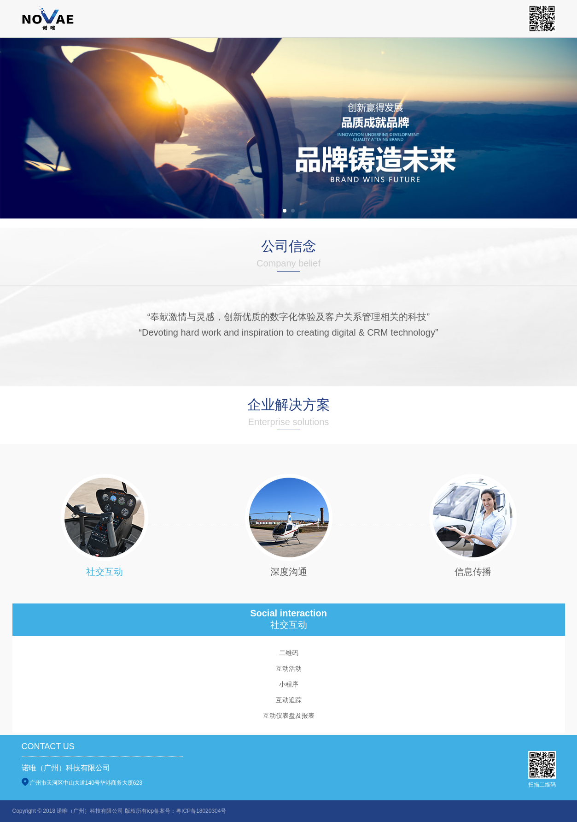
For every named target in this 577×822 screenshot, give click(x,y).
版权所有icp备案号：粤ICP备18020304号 (176, 811)
